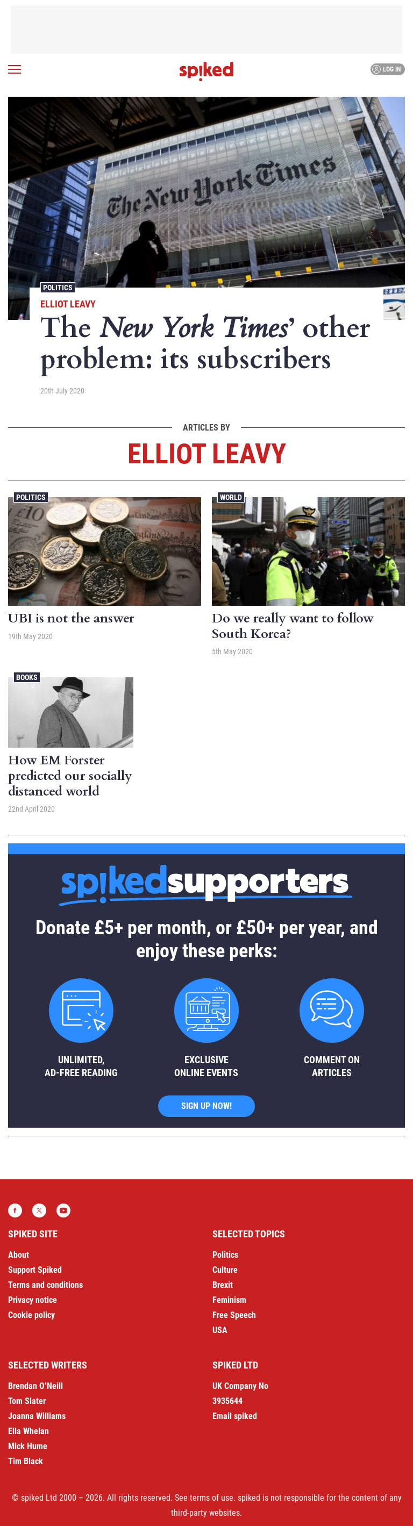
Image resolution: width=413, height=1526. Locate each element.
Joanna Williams (37, 1416)
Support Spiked (35, 1270)
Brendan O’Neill (35, 1386)
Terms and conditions (45, 1285)
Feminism (229, 1300)
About (18, 1255)
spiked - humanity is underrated (206, 71)
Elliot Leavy (68, 304)
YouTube (63, 1210)
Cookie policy (31, 1315)
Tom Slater (27, 1401)
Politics (58, 287)
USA (219, 1330)
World (231, 497)
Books (27, 677)
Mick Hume (27, 1446)
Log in (386, 69)
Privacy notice (32, 1300)
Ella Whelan (28, 1431)
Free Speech (234, 1315)
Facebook (15, 1210)
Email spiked (234, 1416)
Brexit (222, 1285)
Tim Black (25, 1461)
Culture (225, 1270)
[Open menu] (14, 69)
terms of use (211, 1498)
